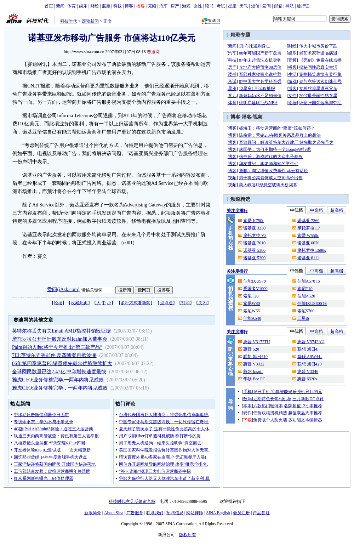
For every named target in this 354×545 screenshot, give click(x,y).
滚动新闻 (90, 21)
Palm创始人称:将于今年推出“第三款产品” (57, 347)
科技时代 (68, 21)
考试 (221, 6)
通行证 (303, 6)
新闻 (60, 6)
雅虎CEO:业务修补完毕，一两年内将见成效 (60, 388)
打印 (185, 302)
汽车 (163, 6)
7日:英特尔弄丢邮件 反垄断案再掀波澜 (54, 355)
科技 (117, 6)
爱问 (266, 6)
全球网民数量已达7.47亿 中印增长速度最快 (59, 371)
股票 (106, 6)
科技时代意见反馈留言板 (132, 501)
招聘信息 (174, 512)
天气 (243, 6)
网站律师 (194, 512)
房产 (175, 6)
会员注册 (241, 512)
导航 (289, 6)
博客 (129, 6)
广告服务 (134, 512)
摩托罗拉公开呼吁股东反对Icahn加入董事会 (59, 339)
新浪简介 (92, 512)
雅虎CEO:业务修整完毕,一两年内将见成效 (58, 379)
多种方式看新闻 (135, 302)
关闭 (202, 302)
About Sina (113, 512)
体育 (71, 6)
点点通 (166, 302)
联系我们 (154, 512)
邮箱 (278, 6)
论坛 (58, 302)
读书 (209, 6)
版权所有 (187, 534)
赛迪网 (153, 51)
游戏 (186, 6)
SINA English (218, 512)
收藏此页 (79, 302)
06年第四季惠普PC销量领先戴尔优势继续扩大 (62, 363)
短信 (255, 6)
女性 (198, 6)
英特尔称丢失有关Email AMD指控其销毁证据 (61, 331)
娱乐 (83, 6)
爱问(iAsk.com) (63, 289)
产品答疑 (261, 512)
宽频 (152, 6)
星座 (232, 6)
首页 (49, 6)
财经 (94, 6)
